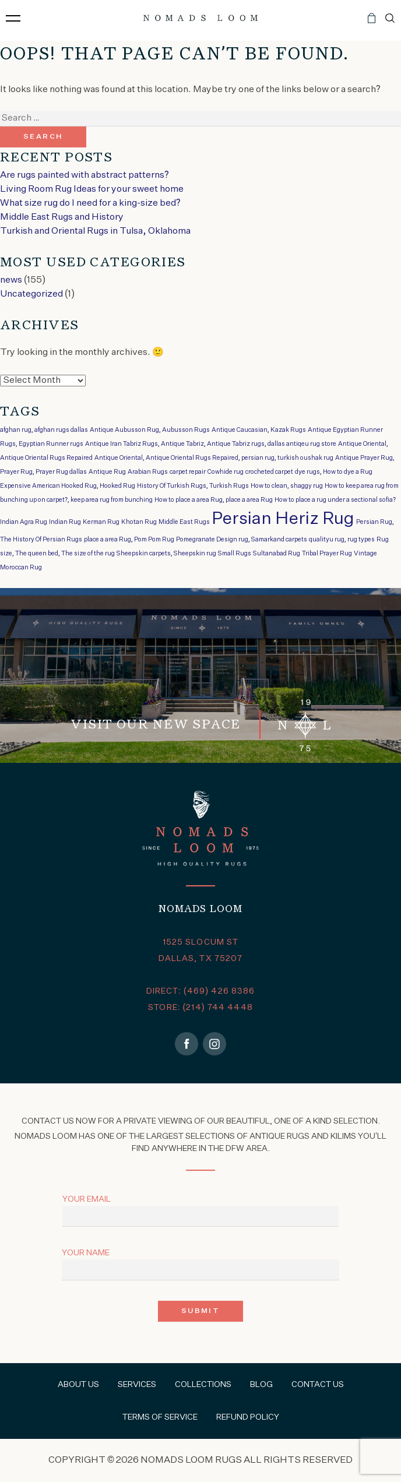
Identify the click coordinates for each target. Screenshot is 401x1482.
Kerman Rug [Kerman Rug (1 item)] (101, 522)
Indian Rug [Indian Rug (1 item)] (65, 522)
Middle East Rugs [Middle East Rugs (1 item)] (184, 522)
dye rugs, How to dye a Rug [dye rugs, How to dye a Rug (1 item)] (333, 472)
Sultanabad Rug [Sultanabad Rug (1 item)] (276, 554)
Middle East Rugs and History (62, 217)
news (11, 280)
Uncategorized (31, 294)
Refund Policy (247, 1417)
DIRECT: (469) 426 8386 (200, 991)
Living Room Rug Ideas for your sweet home (92, 189)
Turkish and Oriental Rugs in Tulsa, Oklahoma (95, 231)
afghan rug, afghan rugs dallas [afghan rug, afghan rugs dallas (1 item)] (44, 430)
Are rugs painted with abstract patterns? (84, 175)
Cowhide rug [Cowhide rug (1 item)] (225, 472)
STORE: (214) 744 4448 (200, 1008)
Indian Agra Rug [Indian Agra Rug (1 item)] (23, 522)
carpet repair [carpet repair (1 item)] (188, 472)
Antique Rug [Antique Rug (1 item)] (107, 472)
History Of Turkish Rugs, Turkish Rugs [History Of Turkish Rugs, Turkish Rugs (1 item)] (193, 486)
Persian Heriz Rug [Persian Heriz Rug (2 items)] (283, 519)
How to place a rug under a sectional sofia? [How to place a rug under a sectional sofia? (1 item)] (335, 500)
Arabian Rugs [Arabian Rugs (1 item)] (148, 472)
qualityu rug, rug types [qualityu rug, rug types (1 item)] (342, 540)
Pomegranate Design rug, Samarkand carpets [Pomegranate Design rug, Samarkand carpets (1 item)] (241, 540)
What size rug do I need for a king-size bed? (90, 203)
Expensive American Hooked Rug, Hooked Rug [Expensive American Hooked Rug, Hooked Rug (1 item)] (67, 486)
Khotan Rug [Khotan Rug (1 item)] (139, 522)
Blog (261, 1385)
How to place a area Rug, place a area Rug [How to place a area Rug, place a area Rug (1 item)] (213, 500)
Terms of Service (160, 1417)
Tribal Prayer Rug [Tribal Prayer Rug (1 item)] (327, 554)
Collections (203, 1385)
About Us (78, 1385)
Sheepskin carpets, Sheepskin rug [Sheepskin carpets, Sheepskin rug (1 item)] (166, 554)
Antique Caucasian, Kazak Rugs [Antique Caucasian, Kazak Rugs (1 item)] (259, 430)
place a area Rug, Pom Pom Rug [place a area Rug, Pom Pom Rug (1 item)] (129, 540)
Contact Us (317, 1385)
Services (137, 1385)
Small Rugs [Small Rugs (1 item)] (234, 554)
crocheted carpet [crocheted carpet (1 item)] (269, 472)
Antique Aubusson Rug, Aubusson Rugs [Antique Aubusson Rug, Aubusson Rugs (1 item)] (150, 430)
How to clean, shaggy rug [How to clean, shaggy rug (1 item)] (287, 486)
